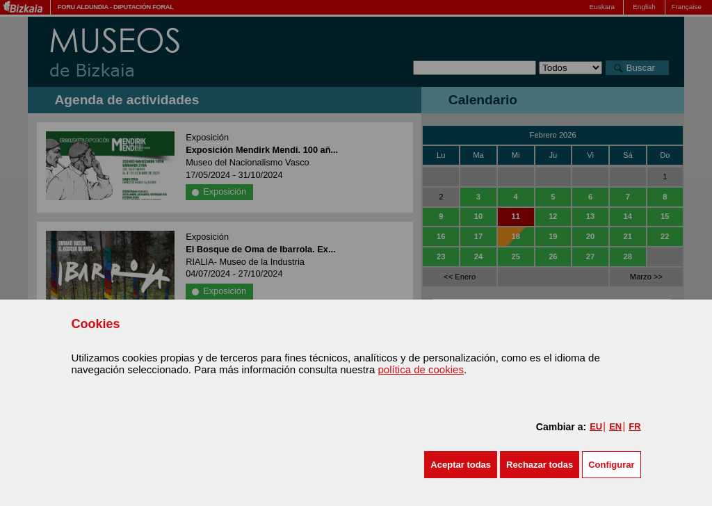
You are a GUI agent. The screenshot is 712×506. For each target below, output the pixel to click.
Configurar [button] (611, 464)
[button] (460, 464)
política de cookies (420, 369)
